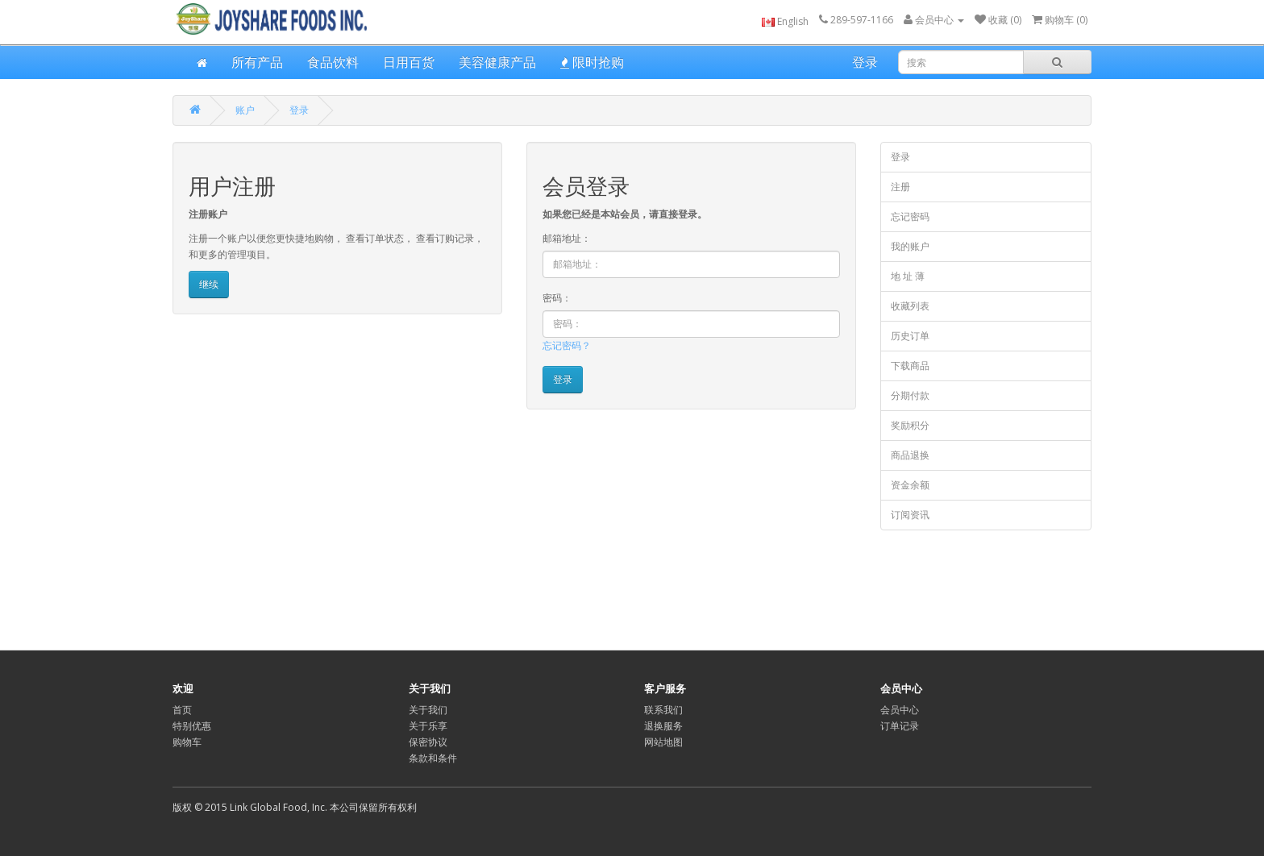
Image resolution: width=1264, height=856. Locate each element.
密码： (557, 298)
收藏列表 (910, 306)
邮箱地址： (567, 238)
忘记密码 (910, 216)
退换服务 (663, 726)
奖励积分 (910, 425)
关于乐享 (428, 726)
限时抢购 (592, 62)
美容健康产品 (497, 62)
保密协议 (428, 742)
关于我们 (428, 710)
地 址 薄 (908, 276)
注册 (900, 186)
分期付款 (910, 395)
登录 (865, 62)
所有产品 (257, 62)
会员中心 (899, 710)
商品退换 (910, 455)
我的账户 (910, 246)
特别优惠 (192, 726)
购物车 (187, 742)
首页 (182, 710)
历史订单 (910, 336)
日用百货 (408, 62)
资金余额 (910, 485)
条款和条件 (433, 758)
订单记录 (899, 726)
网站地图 (663, 742)
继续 (208, 284)
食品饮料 (333, 62)
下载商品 (910, 365)
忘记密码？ (567, 345)
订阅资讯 (910, 514)
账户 (245, 110)
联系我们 (663, 710)
